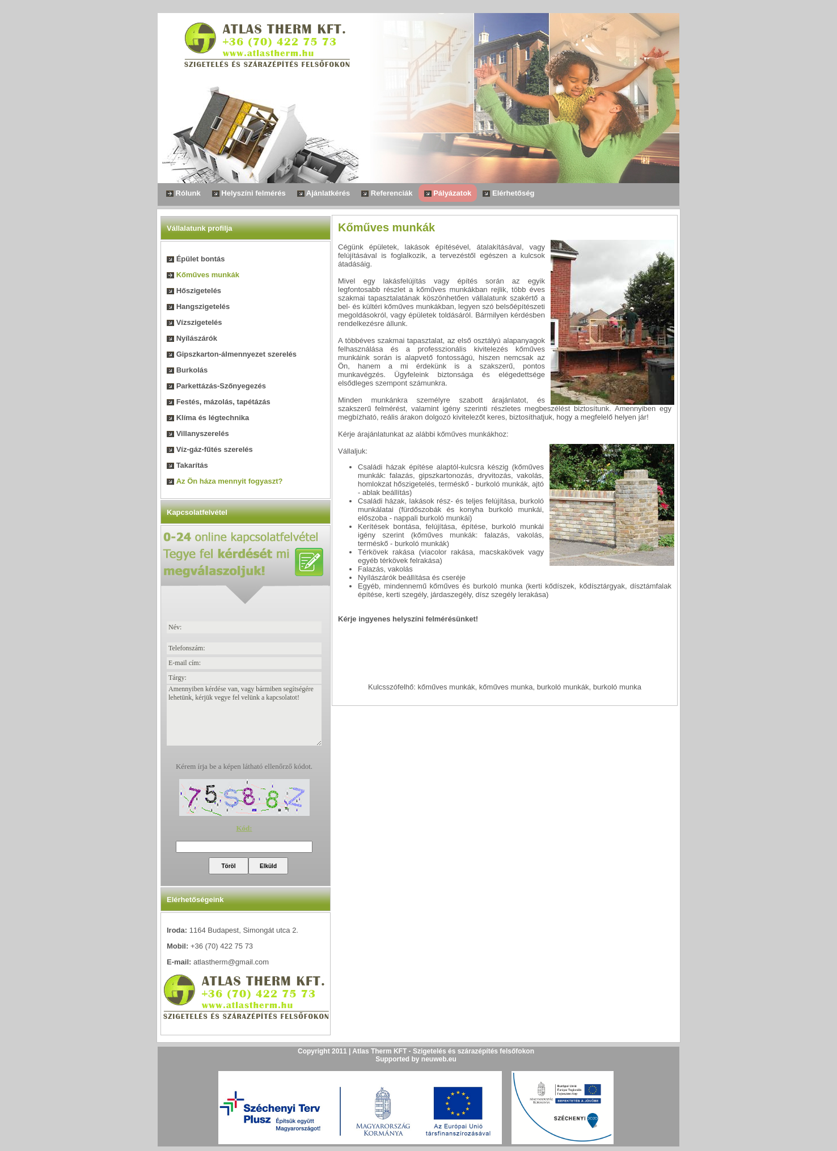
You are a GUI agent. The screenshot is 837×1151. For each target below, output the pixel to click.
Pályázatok (448, 193)
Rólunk (183, 193)
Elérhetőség (508, 193)
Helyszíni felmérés (249, 193)
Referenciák (386, 193)
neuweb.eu (438, 1059)
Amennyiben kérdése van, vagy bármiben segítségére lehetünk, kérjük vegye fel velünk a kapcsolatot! (244, 715)
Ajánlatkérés (323, 193)
